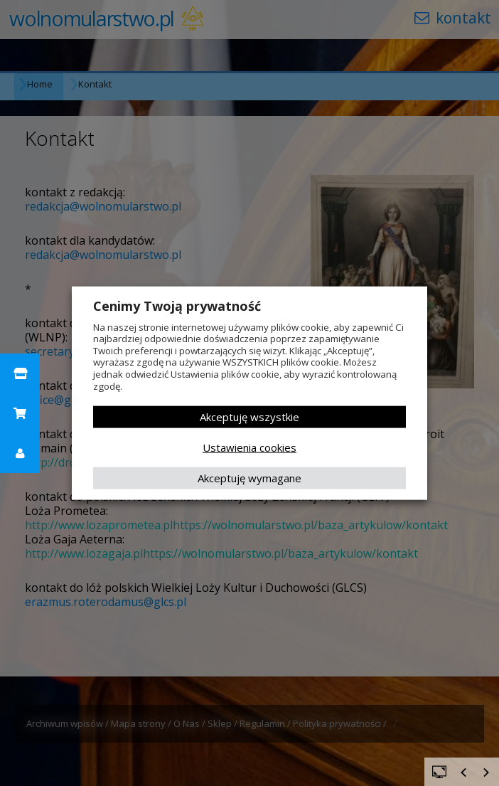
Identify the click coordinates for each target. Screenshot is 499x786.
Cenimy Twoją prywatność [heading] (177, 305)
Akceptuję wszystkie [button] (249, 417)
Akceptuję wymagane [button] (249, 478)
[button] (20, 373)
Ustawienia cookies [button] (249, 447)
